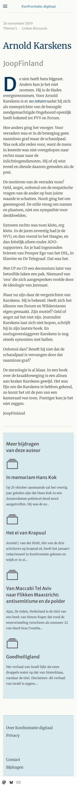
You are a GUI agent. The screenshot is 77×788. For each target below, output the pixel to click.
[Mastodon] (4, 782)
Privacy (13, 735)
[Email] (18, 782)
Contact (13, 759)
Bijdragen (14, 767)
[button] (5, 6)
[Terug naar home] (38, 6)
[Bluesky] (11, 782)
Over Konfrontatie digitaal (29, 727)
